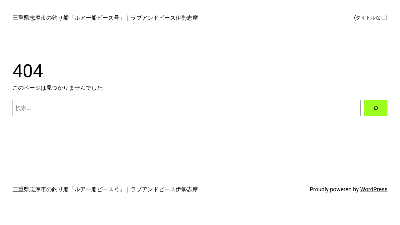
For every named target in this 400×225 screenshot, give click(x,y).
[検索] (376, 108)
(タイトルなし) (371, 18)
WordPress (374, 189)
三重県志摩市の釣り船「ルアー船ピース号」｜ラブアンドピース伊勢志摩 (105, 17)
